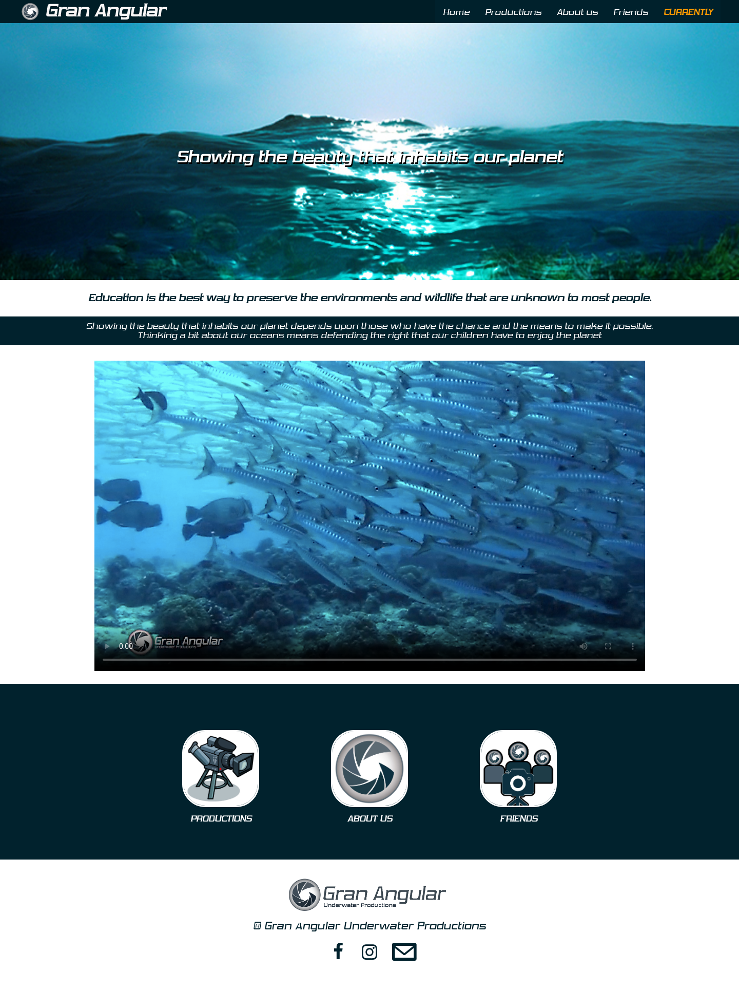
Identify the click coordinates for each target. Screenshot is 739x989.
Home (456, 12)
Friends (630, 12)
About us (577, 12)
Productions (513, 12)
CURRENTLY (688, 12)
